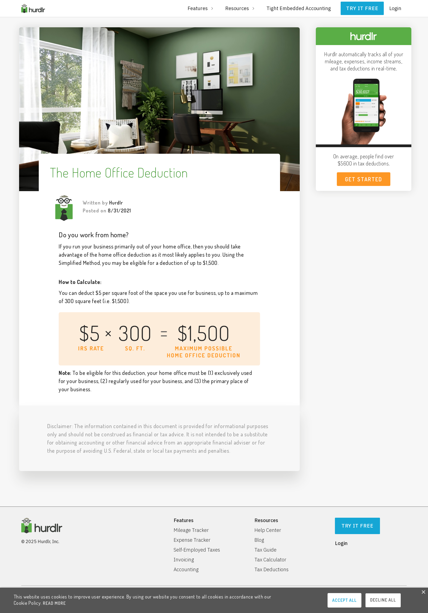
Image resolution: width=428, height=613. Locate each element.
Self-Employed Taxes (197, 550)
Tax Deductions (271, 569)
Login (395, 8)
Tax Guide (265, 550)
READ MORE (54, 603)
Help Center (267, 530)
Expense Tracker (192, 540)
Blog (259, 540)
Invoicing (184, 559)
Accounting (186, 569)
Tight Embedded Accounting (298, 8)
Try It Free (357, 526)
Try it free (362, 8)
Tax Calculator (270, 559)
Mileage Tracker (191, 530)
